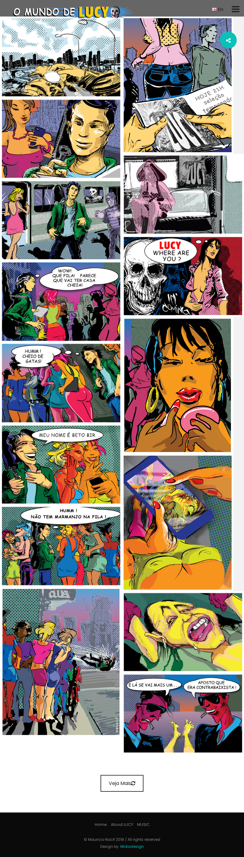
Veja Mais (122, 783)
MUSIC (143, 824)
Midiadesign (132, 846)
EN (217, 9)
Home (101, 824)
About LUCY (122, 824)
